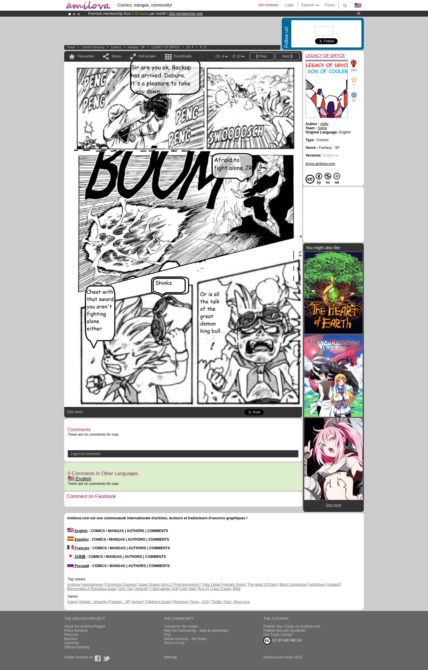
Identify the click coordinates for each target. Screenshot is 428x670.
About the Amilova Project (84, 626)
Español (78, 539)
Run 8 (202, 589)
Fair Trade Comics (277, 635)
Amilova (73, 585)
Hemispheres (92, 585)
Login (289, 5)
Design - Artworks (93, 602)
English (79, 478)
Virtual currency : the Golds (185, 639)
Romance (180, 602)
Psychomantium (186, 585)
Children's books (158, 602)
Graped (333, 585)
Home (71, 47)
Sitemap (170, 657)
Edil (175, 589)
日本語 (76, 557)
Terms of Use (174, 643)
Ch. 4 (189, 47)
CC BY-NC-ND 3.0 (282, 640)
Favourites (86, 56)
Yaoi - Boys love (237, 602)
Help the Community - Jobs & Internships (196, 630)
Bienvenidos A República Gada (91, 589)
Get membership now (186, 14)
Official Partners (76, 647)
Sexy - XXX (200, 602)
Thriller (217, 602)
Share (116, 56)
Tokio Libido (211, 585)
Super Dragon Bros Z (155, 585)
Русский (78, 566)
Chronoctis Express (120, 585)
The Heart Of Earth (262, 585)
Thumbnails (182, 56)
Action (72, 602)
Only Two (125, 589)
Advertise (71, 643)
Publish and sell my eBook (284, 630)
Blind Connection (293, 585)
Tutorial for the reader (181, 626)
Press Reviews (76, 630)
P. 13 (203, 47)
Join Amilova (268, 5)
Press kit (71, 635)
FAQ (167, 635)
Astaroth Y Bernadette (152, 589)
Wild (236, 589)
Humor (137, 602)
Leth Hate (188, 589)
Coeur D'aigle (221, 589)
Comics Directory (93, 47)
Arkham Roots (234, 585)
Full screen (147, 56)
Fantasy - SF (136, 47)
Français (78, 548)
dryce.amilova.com (320, 164)
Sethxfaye (317, 585)
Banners (71, 639)
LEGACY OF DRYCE (165, 47)
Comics (116, 47)
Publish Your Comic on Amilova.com (291, 626)
